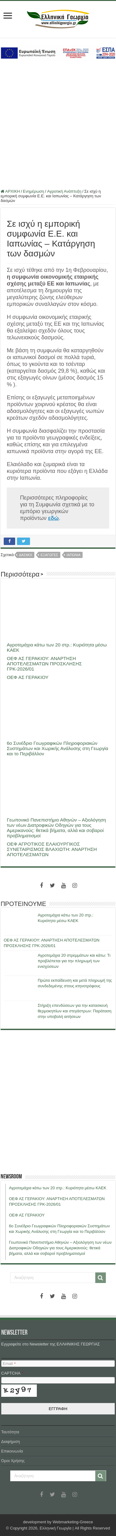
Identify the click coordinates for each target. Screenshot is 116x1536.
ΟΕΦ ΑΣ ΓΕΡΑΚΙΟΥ (28, 677)
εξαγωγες (49, 555)
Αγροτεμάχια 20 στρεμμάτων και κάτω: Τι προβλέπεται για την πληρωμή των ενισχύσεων (74, 961)
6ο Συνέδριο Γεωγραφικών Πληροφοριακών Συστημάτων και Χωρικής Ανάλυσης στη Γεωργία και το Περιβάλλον (57, 748)
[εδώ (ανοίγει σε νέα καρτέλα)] (53, 518)
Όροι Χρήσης (13, 1460)
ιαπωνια (73, 555)
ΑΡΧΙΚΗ (10, 191)
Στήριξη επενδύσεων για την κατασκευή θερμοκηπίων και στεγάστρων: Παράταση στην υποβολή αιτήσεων (74, 1011)
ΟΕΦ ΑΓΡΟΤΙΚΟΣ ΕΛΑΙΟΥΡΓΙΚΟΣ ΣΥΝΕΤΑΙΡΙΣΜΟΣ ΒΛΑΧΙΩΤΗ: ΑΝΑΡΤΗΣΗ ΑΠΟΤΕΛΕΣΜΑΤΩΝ (52, 849)
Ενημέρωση (33, 191)
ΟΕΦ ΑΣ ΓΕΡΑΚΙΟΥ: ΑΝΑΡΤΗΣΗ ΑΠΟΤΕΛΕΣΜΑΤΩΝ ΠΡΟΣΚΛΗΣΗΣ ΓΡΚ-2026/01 (44, 663)
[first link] (8, 16)
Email (9, 1363)
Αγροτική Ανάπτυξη (64, 191)
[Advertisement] (58, 125)
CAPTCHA (12, 1373)
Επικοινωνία (12, 1451)
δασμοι (25, 555)
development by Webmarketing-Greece (58, 1522)
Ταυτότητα (10, 1432)
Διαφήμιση (10, 1441)
